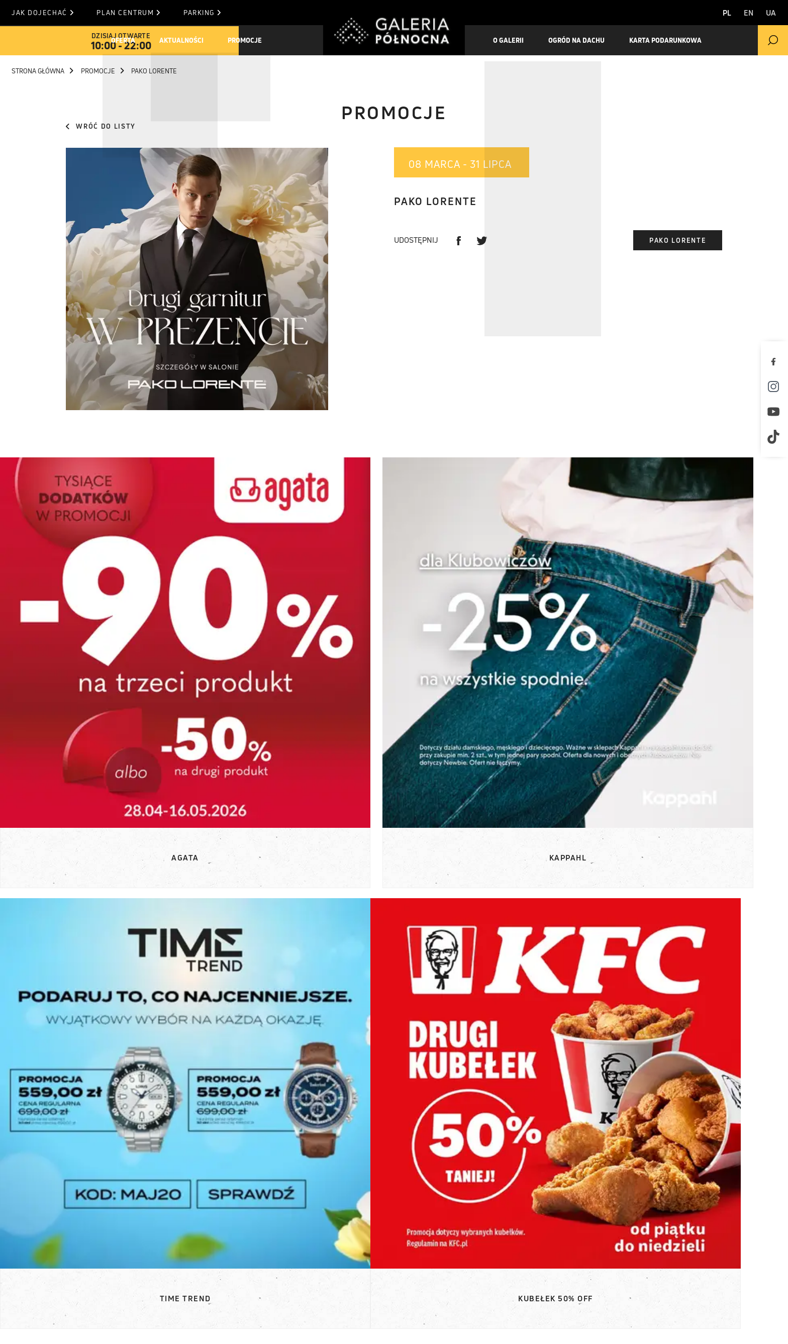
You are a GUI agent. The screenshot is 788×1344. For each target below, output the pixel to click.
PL (720, 13)
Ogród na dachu (582, 40)
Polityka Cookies (415, 1324)
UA (771, 13)
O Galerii (48, 1262)
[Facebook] (775, 361)
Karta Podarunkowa (675, 40)
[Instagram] (775, 386)
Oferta (126, 40)
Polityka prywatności (517, 1324)
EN (745, 13)
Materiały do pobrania (220, 1236)
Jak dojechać (42, 12)
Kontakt (323, 1262)
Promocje (255, 40)
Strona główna (42, 70)
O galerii (511, 40)
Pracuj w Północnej (71, 1299)
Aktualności (187, 40)
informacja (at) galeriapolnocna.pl (481, 1274)
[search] (773, 40)
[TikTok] (775, 436)
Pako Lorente (677, 240)
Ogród (42, 1274)
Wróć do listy (101, 126)
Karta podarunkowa (71, 1287)
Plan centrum (135, 12)
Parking (215, 12)
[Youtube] (775, 411)
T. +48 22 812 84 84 (443, 1262)
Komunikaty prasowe (217, 1224)
